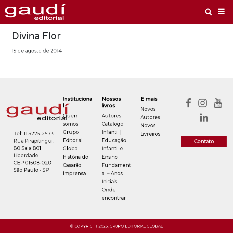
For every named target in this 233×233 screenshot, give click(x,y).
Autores (111, 116)
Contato (204, 141)
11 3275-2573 (38, 134)
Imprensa (74, 173)
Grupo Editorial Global (73, 140)
